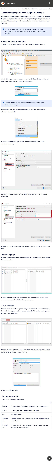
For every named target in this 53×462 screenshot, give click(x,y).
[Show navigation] (49, 458)
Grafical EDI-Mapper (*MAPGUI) (29, 9)
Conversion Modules (15, 9)
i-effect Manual (10, 3)
